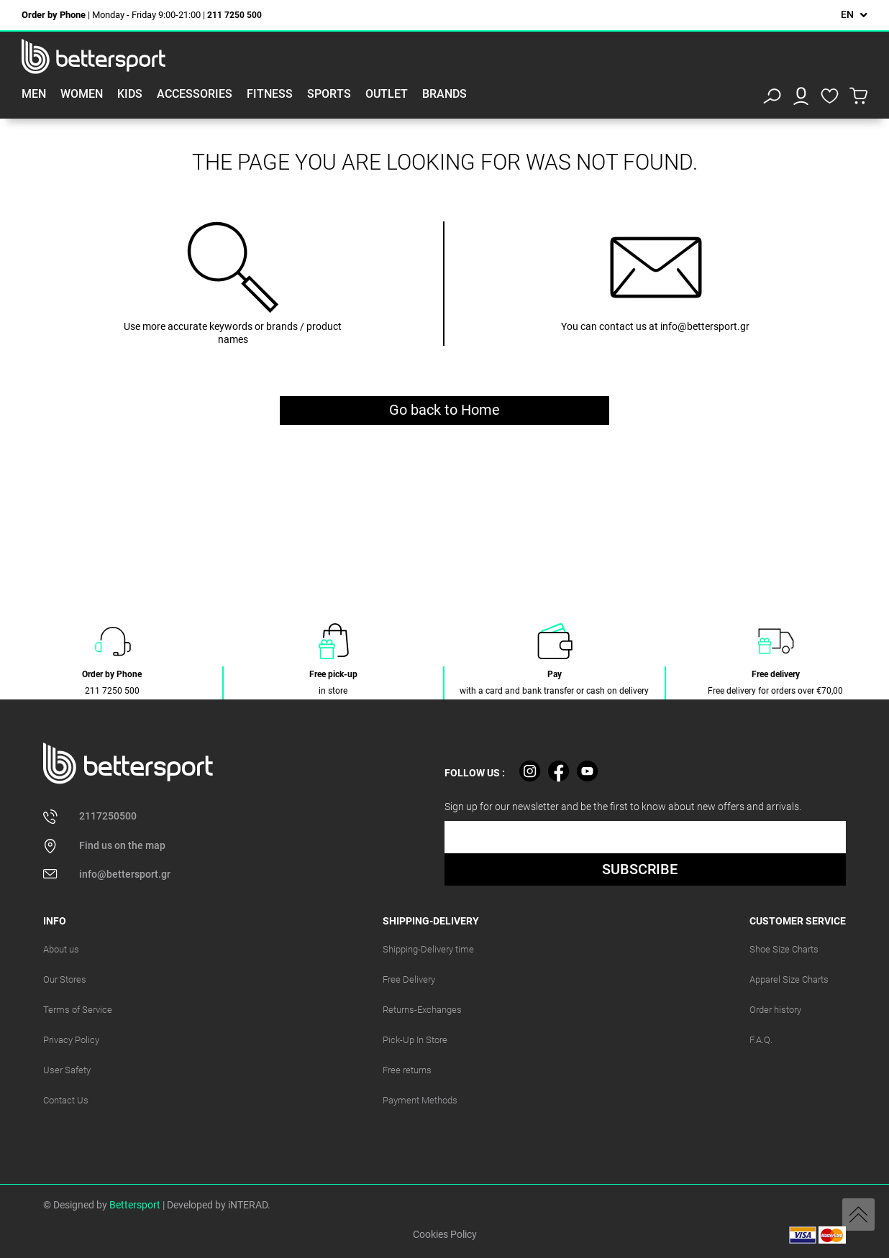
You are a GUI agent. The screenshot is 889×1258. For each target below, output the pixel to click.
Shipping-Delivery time (428, 949)
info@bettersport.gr (704, 326)
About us (61, 949)
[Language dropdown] (854, 14)
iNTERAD (248, 1205)
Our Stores (64, 979)
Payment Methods (420, 1100)
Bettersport (134, 1205)
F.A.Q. (760, 1039)
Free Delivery (409, 979)
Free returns (407, 1070)
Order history (775, 1009)
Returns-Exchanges (422, 1009)
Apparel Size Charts (789, 979)
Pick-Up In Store (415, 1039)
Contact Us (65, 1100)
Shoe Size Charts (784, 949)
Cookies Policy (445, 1234)
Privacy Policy (71, 1039)
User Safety (67, 1070)
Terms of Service (77, 1009)
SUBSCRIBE (640, 869)
